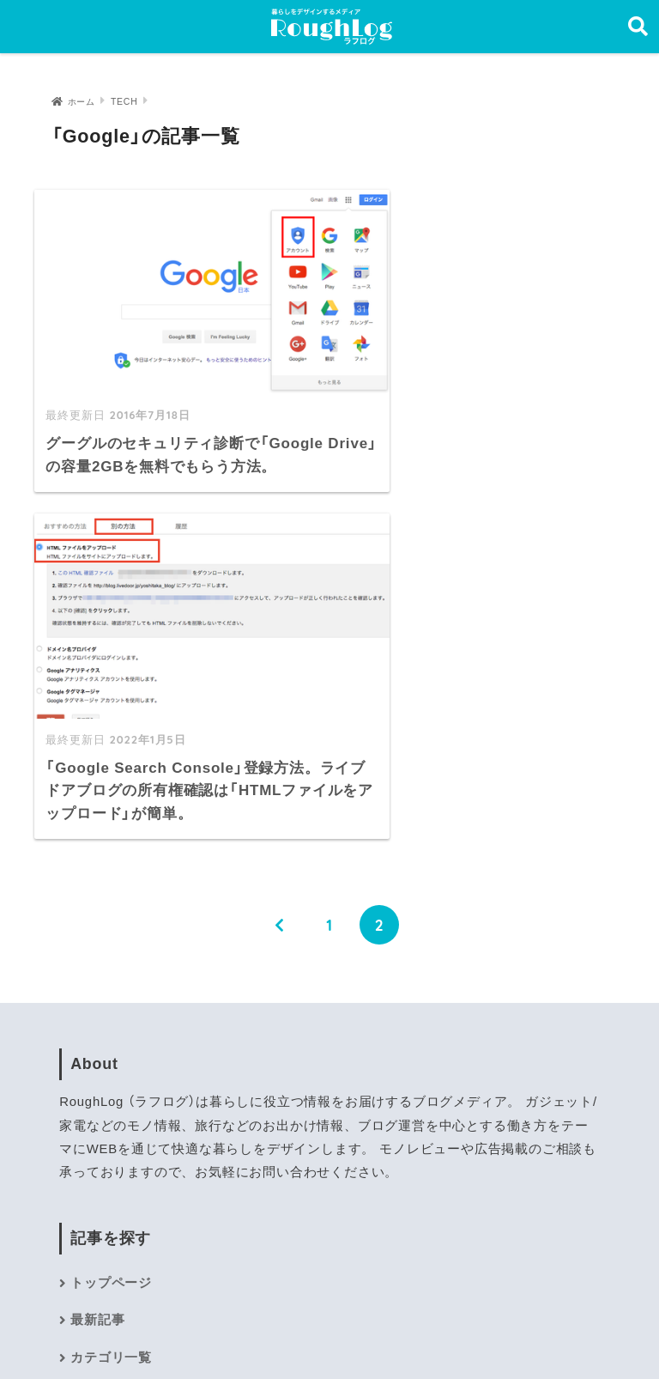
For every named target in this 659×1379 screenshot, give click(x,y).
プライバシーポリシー (323, 1329)
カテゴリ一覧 (111, 1011)
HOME (330, 1294)
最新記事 (97, 974)
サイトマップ (111, 1048)
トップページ (111, 937)
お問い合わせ (111, 1085)
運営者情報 (197, 1329)
